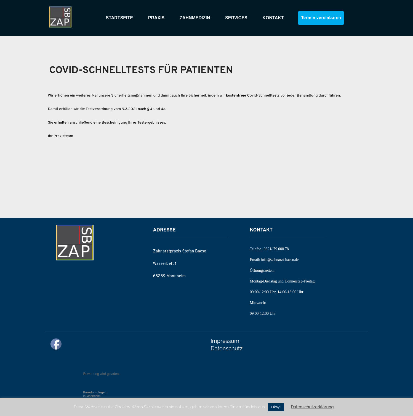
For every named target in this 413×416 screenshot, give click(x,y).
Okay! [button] (276, 407)
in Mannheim (94, 394)
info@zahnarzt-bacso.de (280, 260)
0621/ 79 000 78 (276, 249)
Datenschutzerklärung (312, 406)
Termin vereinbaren (321, 18)
